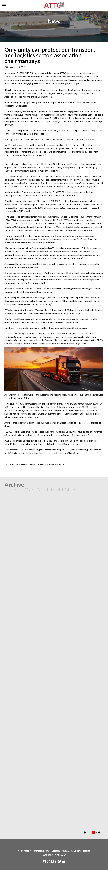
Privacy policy (60, 854)
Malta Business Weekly (23, 464)
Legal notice (48, 854)
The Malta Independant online (49, 464)
